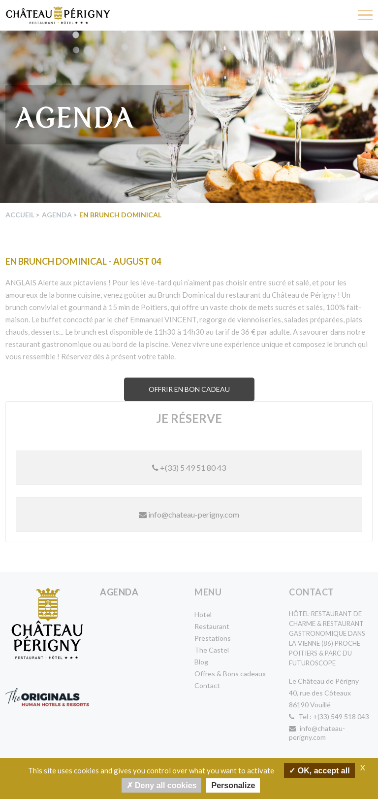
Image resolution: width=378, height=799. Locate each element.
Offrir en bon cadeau (189, 389)
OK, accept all (319, 770)
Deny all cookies (161, 785)
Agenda (57, 214)
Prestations (212, 638)
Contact (207, 685)
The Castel (211, 650)
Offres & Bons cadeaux (230, 673)
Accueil (19, 214)
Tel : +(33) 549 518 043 (329, 716)
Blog (201, 662)
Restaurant (211, 626)
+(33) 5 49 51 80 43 (189, 467)
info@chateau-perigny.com (189, 514)
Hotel (203, 614)
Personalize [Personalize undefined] (233, 785)
